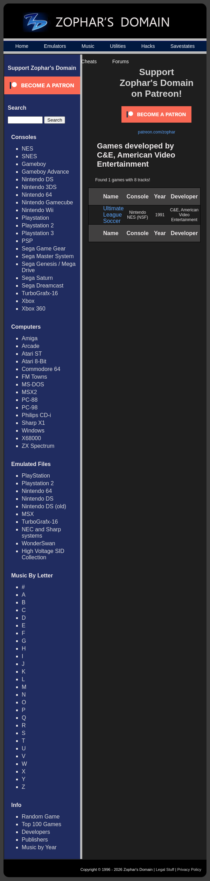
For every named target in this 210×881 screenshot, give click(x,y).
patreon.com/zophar (156, 132)
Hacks (148, 46)
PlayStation (36, 476)
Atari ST (32, 354)
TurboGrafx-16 (40, 293)
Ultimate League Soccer (113, 214)
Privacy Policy (189, 869)
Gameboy (34, 164)
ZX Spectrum (38, 446)
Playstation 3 (38, 233)
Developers (36, 832)
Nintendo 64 (37, 195)
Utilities (118, 46)
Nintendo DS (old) (44, 506)
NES (27, 149)
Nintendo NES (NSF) (137, 215)
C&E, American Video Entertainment (184, 214)
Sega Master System (48, 256)
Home (21, 46)
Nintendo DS (38, 179)
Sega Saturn (37, 278)
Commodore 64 (41, 369)
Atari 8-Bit (34, 361)
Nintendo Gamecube (47, 202)
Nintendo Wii (38, 210)
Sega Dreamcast (42, 286)
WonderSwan (38, 543)
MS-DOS (33, 384)
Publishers (35, 840)
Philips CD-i (36, 415)
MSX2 (29, 392)
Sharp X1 (33, 423)
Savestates (182, 46)
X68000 (31, 438)
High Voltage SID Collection (43, 554)
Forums (120, 61)
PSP (27, 241)
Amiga (29, 338)
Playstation (35, 218)
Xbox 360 (34, 309)
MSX (28, 514)
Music (88, 46)
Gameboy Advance (45, 172)
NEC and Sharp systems (41, 532)
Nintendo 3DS (39, 187)
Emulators (55, 46)
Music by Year (39, 847)
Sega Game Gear (43, 249)
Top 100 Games (41, 824)
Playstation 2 (38, 225)
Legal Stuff (165, 869)
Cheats (89, 61)
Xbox (28, 301)
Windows (33, 431)
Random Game (41, 817)
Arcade (31, 346)
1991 (160, 214)
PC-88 (29, 400)
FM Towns (34, 377)
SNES (29, 156)
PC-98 (29, 407)
